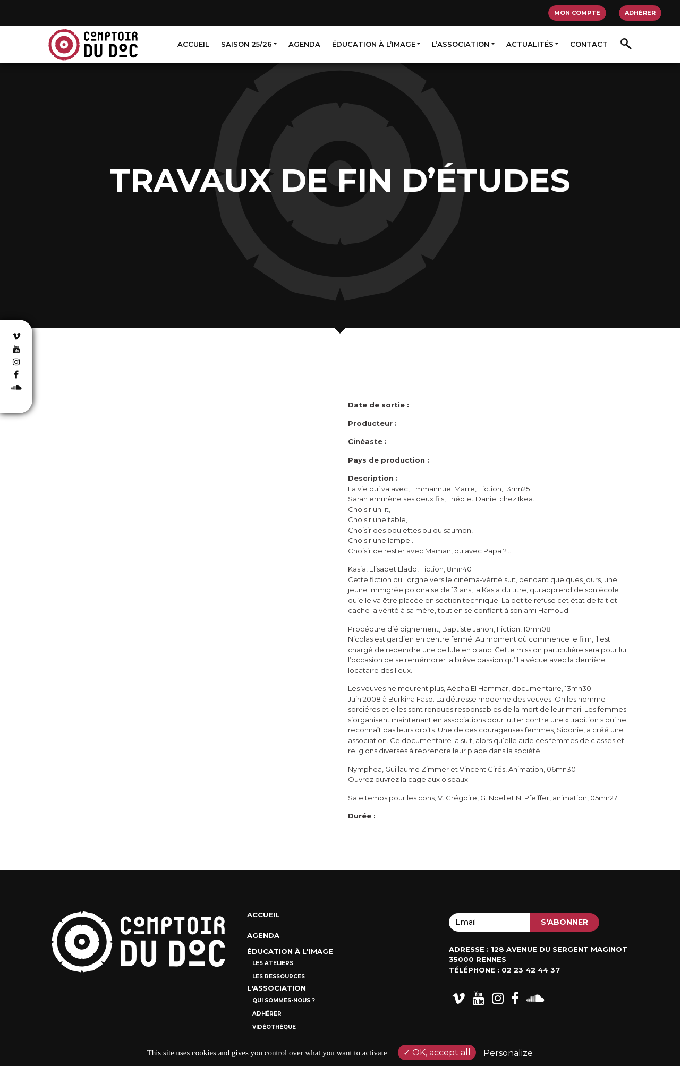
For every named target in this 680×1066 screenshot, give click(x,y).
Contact (589, 44)
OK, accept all (437, 1052)
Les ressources (278, 976)
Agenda (304, 44)
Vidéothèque (274, 1027)
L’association (460, 44)
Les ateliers (272, 963)
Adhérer (640, 12)
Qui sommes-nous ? (283, 1000)
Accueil (193, 44)
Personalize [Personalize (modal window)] (508, 1053)
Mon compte (577, 12)
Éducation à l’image (373, 44)
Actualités (530, 44)
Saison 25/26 (246, 44)
